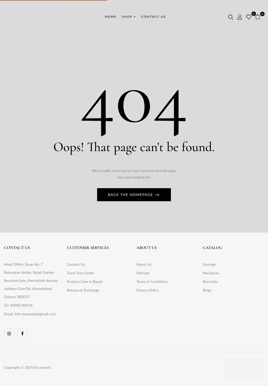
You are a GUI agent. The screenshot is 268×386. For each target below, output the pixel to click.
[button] (259, 17)
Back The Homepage (131, 194)
